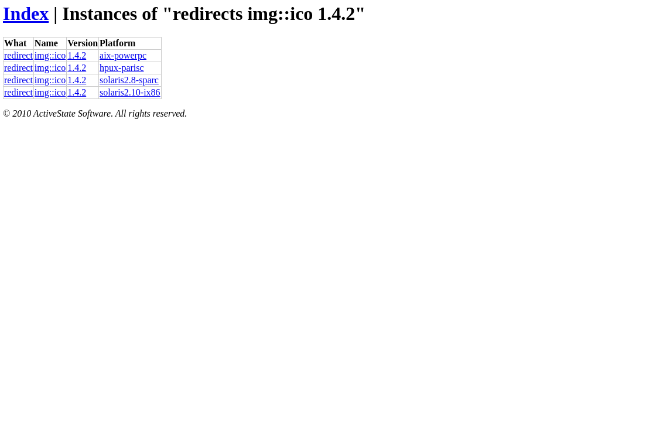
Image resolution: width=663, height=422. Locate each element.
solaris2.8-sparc (129, 80)
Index (26, 13)
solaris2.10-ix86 (130, 92)
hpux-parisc (122, 68)
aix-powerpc (123, 55)
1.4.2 (76, 55)
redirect (18, 55)
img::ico (50, 55)
